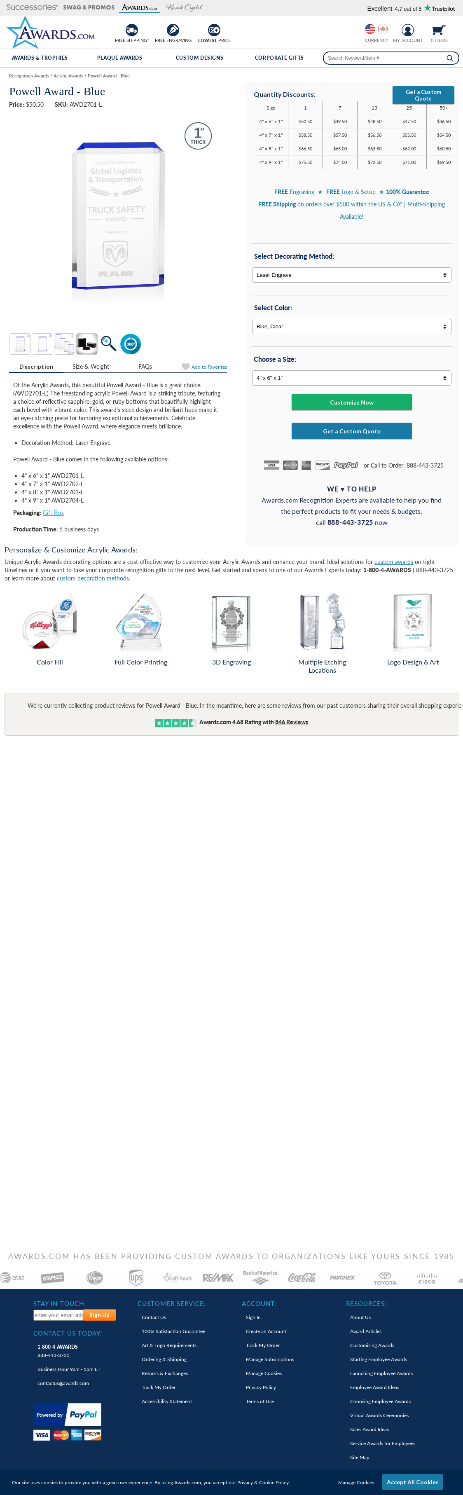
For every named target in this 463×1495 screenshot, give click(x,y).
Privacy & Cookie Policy (263, 1482)
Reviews (291, 721)
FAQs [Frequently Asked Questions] (145, 366)
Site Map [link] (359, 1457)
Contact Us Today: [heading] (67, 1333)
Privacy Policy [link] (261, 1387)
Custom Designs (199, 58)
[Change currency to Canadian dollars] (383, 29)
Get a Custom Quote (423, 95)
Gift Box (53, 512)
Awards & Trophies (40, 58)
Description (36, 366)
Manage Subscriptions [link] (270, 1359)
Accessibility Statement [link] (167, 1401)
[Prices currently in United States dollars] (370, 29)
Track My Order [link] (158, 1387)
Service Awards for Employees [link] (382, 1443)
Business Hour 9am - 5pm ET (69, 1369)
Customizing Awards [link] (372, 1345)
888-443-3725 (57, 1351)
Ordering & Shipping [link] (164, 1359)
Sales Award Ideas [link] (369, 1429)
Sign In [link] (253, 1317)
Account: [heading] (259, 1303)
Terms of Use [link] (260, 1401)
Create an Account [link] (266, 1331)
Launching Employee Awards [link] (381, 1373)
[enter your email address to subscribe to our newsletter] (58, 1315)
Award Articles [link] (365, 1331)
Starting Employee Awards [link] (378, 1359)
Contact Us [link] (154, 1317)
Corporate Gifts (279, 58)
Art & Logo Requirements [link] (169, 1345)
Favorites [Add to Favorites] (209, 367)
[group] (376, 29)
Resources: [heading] (366, 1303)
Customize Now (352, 402)
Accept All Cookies (413, 1482)
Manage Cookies (356, 1482)
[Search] (449, 58)
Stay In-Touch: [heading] (59, 1303)
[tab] (36, 366)
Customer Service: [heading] (172, 1303)
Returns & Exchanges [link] (165, 1373)
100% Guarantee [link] (173, 1331)
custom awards (393, 561)
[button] (32, 7)
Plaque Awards (120, 58)
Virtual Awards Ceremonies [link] (379, 1415)
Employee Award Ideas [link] (374, 1387)
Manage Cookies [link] (264, 1373)
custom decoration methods (93, 578)
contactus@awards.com (63, 1383)
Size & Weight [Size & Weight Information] (91, 366)
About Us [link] (360, 1317)
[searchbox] (391, 58)
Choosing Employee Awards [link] (380, 1401)
